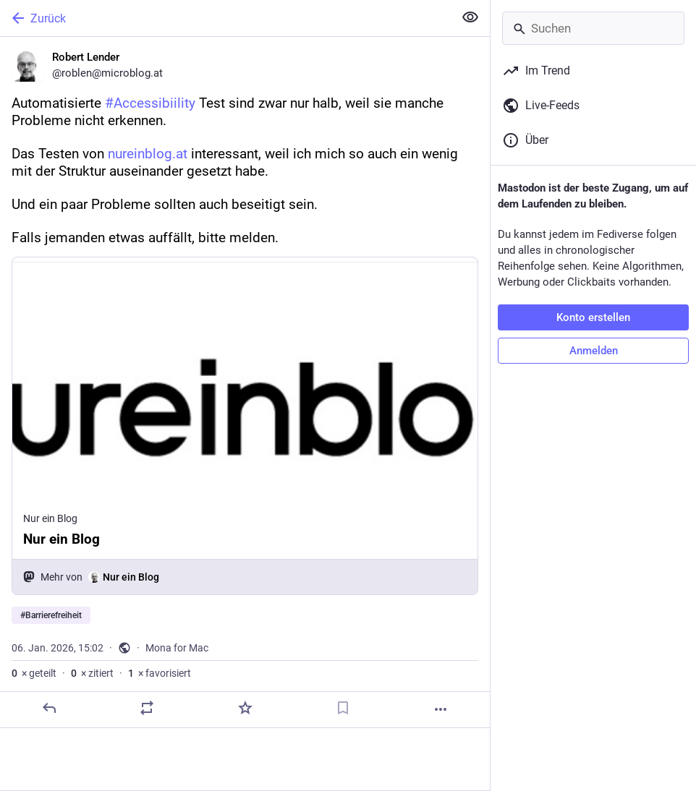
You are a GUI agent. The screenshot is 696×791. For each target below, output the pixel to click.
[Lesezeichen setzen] (343, 708)
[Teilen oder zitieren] (147, 708)
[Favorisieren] (245, 708)
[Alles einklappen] (470, 17)
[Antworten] (49, 708)
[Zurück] (225, 18)
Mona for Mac (176, 648)
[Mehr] (440, 709)
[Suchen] (593, 28)
